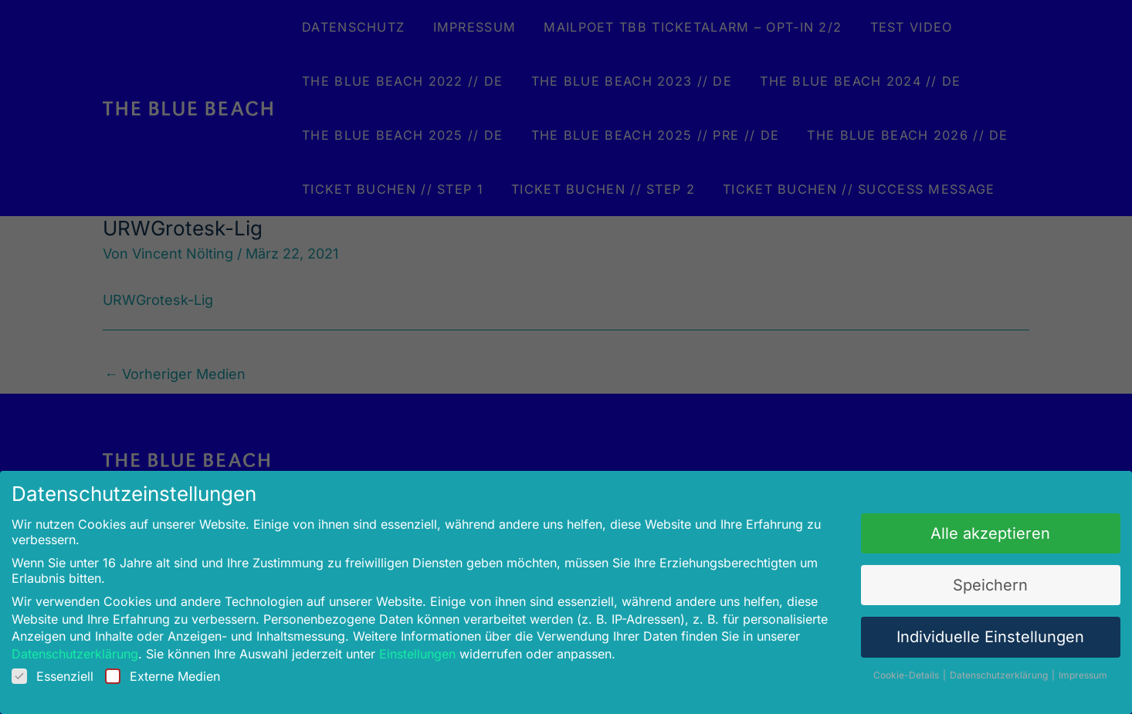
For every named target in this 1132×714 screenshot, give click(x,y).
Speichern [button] (975, 582)
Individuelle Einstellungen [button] (974, 632)
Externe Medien (177, 669)
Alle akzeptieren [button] (974, 532)
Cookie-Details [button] (895, 668)
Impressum (1064, 668)
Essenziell (71, 669)
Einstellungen (422, 648)
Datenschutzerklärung (93, 648)
